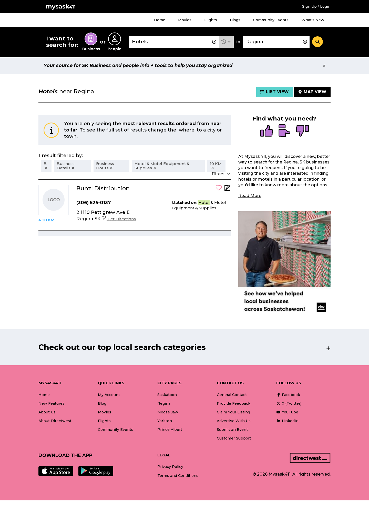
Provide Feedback (233, 403)
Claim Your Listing (233, 412)
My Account (109, 394)
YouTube (287, 412)
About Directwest (54, 421)
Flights (210, 20)
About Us (47, 412)
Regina (163, 403)
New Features (51, 403)
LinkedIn (287, 421)
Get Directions (119, 218)
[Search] (317, 41)
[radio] (266, 131)
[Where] (276, 42)
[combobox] (174, 42)
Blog (102, 403)
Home (159, 20)
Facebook (288, 394)
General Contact (232, 394)
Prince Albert (169, 429)
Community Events (271, 20)
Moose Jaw (167, 412)
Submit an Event (232, 429)
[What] (174, 42)
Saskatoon (167, 394)
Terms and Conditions (177, 475)
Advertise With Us (234, 421)
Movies (184, 20)
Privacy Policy (170, 466)
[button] (226, 42)
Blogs (235, 20)
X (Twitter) (288, 403)
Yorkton (164, 421)
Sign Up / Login (316, 6)
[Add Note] (227, 189)
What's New (312, 20)
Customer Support (234, 438)
